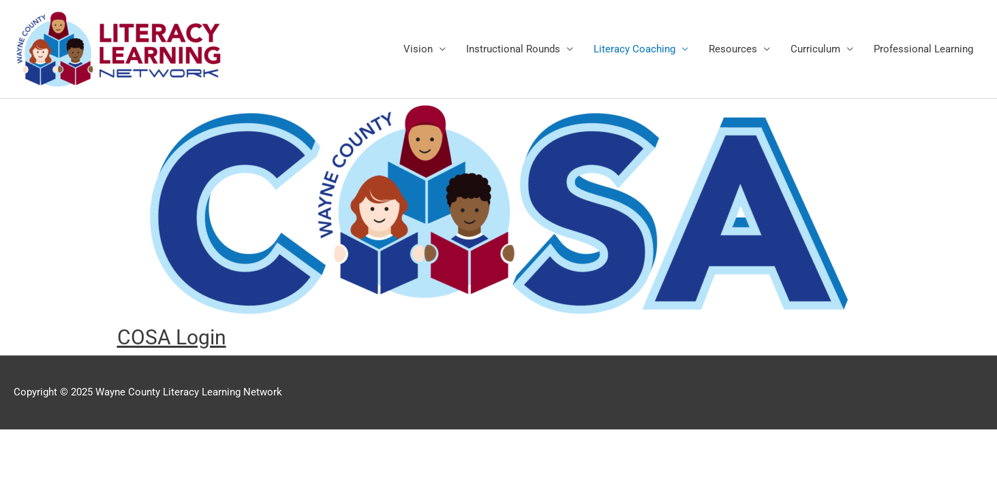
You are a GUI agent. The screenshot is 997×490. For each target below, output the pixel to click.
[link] (119, 48)
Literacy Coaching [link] (634, 49)
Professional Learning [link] (923, 49)
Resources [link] (733, 49)
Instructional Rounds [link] (513, 49)
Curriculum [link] (815, 49)
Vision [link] (418, 49)
